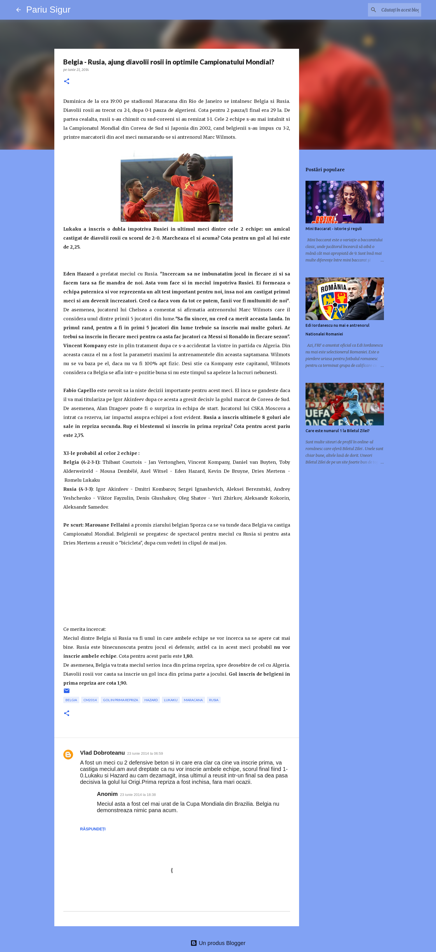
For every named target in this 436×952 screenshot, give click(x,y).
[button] (66, 81)
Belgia (71, 700)
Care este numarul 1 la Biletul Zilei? (338, 430)
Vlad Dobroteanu (102, 753)
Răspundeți (93, 829)
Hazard (151, 700)
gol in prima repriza (120, 700)
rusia (213, 700)
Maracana (193, 700)
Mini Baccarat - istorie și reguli (334, 228)
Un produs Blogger (217, 943)
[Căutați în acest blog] (391, 10)
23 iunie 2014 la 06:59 (145, 753)
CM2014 (90, 700)
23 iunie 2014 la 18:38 (138, 795)
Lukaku (171, 700)
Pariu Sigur (48, 9)
